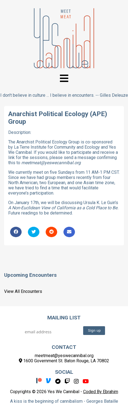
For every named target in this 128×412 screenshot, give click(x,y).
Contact (64, 347)
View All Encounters (23, 291)
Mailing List (64, 317)
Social (64, 372)
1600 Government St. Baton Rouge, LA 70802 (64, 360)
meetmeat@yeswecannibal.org (64, 355)
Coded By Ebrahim (100, 391)
